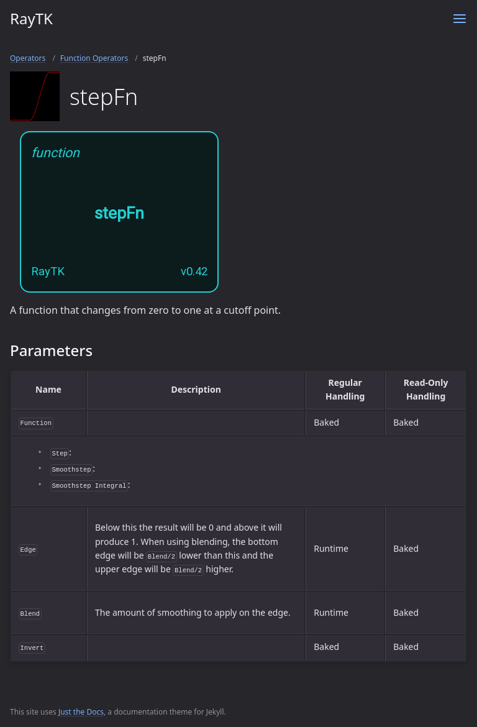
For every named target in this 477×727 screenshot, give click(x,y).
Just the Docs (81, 711)
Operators (27, 58)
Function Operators (94, 58)
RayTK (31, 18)
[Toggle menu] (459, 18)
